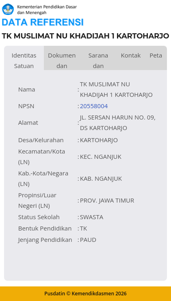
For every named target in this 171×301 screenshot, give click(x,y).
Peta (155, 55)
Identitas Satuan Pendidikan (24, 60)
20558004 (94, 106)
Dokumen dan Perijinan (62, 60)
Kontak (131, 55)
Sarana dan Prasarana (98, 60)
